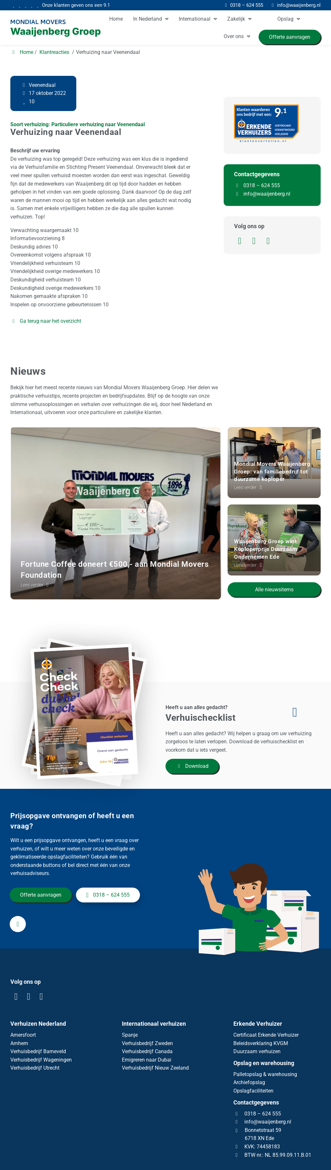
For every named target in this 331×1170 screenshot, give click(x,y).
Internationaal (194, 19)
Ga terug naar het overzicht (45, 321)
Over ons (234, 36)
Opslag (285, 19)
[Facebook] (255, 242)
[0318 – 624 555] (243, 5)
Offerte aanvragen (41, 903)
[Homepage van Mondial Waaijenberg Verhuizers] (58, 28)
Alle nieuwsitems (274, 586)
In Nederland (147, 19)
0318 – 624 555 (257, 185)
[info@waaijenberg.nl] (295, 5)
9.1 (75, 5)
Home (116, 19)
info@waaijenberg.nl (266, 194)
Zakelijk (236, 19)
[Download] (91, 741)
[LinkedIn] (241, 242)
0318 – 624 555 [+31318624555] (108, 903)
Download (192, 766)
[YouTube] (268, 242)
